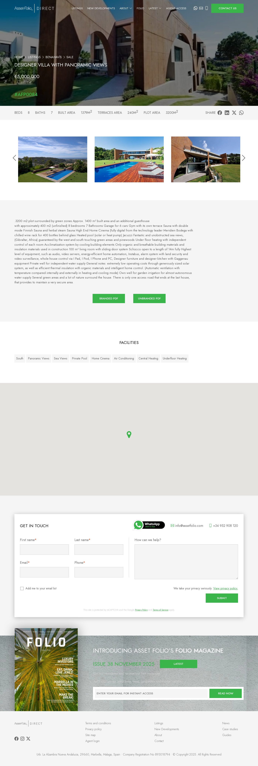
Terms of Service (160, 610)
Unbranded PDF (149, 298)
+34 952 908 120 (223, 525)
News (226, 723)
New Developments (105, 8)
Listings (80, 8)
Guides (226, 735)
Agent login (92, 741)
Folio (144, 8)
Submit (222, 598)
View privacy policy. (225, 588)
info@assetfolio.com (187, 525)
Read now (225, 693)
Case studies (230, 729)
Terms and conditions (98, 723)
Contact (159, 741)
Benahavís (53, 57)
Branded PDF (108, 298)
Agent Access (180, 8)
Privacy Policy (141, 610)
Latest (158, 8)
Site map (90, 735)
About (129, 8)
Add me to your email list (41, 588)
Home (18, 57)
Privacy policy (93, 729)
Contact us (227, 8)
